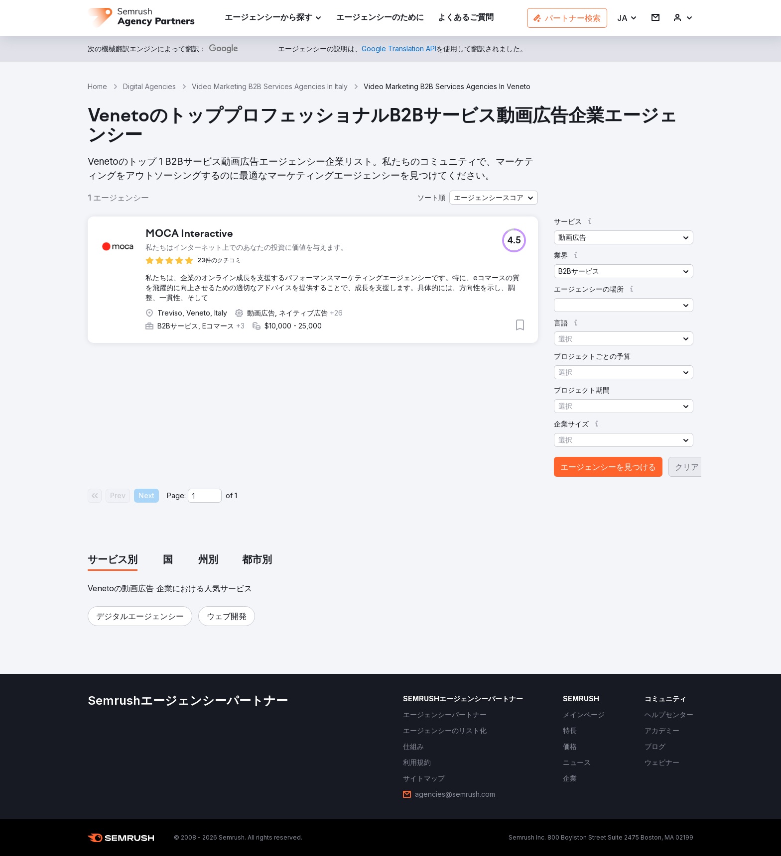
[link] (380, 18)
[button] (627, 18)
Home (97, 86)
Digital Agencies (149, 86)
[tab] (112, 560)
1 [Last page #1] (236, 495)
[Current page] (204, 495)
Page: (176, 495)
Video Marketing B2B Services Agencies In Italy (270, 86)
